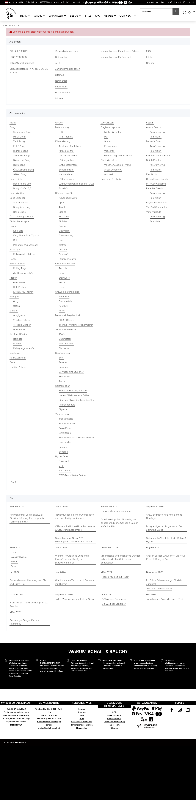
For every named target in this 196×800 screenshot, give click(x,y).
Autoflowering (157, 132)
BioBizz (62, 212)
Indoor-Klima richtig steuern (116, 511)
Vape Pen (109, 151)
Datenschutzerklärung (114, 722)
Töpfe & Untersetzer (66, 329)
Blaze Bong (19, 165)
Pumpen (63, 367)
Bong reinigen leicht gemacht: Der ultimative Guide (164, 528)
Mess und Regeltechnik (67, 315)
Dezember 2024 (109, 547)
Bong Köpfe (16, 179)
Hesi (61, 240)
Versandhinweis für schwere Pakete (120, 51)
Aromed (108, 174)
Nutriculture (65, 470)
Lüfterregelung (67, 179)
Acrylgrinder (19, 315)
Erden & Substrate (65, 263)
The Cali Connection (157, 207)
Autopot (63, 362)
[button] (9, 2)
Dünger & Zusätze (64, 193)
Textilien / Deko (18, 367)
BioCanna (64, 216)
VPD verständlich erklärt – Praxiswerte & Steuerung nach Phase (75, 528)
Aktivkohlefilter (66, 151)
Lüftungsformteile (68, 165)
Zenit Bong (19, 141)
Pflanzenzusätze (67, 259)
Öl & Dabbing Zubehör (22, 216)
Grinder (14, 310)
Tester (13, 362)
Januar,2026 (61, 506)
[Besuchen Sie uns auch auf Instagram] (180, 711)
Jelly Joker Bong (21, 155)
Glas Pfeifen (19, 282)
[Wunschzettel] (189, 13)
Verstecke (15, 353)
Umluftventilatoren (68, 155)
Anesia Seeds (153, 127)
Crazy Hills (64, 230)
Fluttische (64, 348)
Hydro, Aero (61, 456)
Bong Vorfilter (17, 193)
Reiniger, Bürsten (19, 334)
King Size (18, 230)
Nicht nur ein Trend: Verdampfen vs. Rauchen (29, 604)
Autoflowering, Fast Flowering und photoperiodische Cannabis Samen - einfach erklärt (120, 523)
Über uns (81, 712)
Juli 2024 (14, 572)
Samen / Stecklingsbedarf (73, 390)
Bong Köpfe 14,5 (22, 183)
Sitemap (59, 75)
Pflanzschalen (66, 343)
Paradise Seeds (154, 188)
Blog (82, 715)
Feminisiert (155, 136)
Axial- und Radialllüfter (70, 146)
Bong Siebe (19, 212)
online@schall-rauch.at (68, 2)
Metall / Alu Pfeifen (23, 291)
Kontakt (81, 709)
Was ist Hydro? (19, 557)
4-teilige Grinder (22, 324)
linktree (59, 98)
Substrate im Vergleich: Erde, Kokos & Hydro (166, 540)
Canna (62, 226)
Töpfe (62, 334)
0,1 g (15, 301)
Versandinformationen (66, 51)
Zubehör (63, 188)
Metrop (63, 245)
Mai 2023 (151, 594)
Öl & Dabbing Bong (23, 169)
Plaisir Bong (19, 136)
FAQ (97, 15)
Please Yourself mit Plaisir (115, 577)
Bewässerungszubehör (71, 372)
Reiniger (17, 339)
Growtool (64, 461)
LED (61, 132)
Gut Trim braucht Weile (159, 588)
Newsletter (61, 80)
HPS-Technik (66, 136)
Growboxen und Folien (67, 291)
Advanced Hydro (68, 198)
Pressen (63, 447)
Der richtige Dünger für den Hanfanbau (24, 622)
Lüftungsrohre (66, 160)
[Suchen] (156, 11)
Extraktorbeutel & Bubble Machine (77, 437)
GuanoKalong (66, 235)
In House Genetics (156, 183)
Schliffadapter (20, 202)
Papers (13, 226)
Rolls (15, 240)
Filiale (149, 57)
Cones (13, 259)
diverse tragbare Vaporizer (118, 155)
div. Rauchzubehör (23, 273)
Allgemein (64, 409)
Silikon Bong (19, 174)
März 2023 (15, 612)
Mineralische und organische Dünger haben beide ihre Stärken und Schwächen (120, 559)
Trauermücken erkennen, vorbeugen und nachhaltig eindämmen (74, 516)
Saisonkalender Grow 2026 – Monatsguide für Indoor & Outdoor (73, 540)
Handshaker (65, 442)
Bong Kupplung (21, 207)
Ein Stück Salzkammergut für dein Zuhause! (164, 582)
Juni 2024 (60, 572)
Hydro (62, 287)
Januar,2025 (61, 547)
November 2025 (109, 506)
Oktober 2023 (17, 594)
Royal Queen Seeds (156, 202)
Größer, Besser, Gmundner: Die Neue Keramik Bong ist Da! (165, 557)
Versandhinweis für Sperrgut (116, 57)
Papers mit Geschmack (25, 245)
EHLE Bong (19, 146)
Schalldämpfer (66, 169)
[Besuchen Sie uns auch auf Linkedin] (187, 711)
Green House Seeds (157, 179)
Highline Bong (20, 151)
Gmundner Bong (22, 132)
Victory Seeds (153, 212)
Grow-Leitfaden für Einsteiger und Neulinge (164, 516)
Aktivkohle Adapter (20, 221)
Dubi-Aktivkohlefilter (24, 254)
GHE (61, 465)
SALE (13, 482)
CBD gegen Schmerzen (114, 599)
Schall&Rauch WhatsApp (49, 722)
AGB (57, 63)
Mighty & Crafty (112, 132)
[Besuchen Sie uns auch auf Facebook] (172, 711)
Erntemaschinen (67, 423)
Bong (12, 127)
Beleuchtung (62, 127)
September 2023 (64, 594)
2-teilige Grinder (22, 320)
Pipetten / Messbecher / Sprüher (77, 400)
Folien (62, 310)
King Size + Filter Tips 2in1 (27, 235)
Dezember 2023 (154, 572)
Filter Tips (15, 249)
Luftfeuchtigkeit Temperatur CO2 (76, 183)
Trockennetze (66, 418)
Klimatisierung (62, 141)
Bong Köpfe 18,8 (22, 188)
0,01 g (16, 306)
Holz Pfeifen (19, 287)
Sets (61, 357)
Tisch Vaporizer (109, 160)
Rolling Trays (19, 268)
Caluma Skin (65, 301)
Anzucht (63, 268)
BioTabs (63, 221)
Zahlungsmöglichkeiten (67, 69)
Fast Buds (151, 174)
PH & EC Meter (67, 320)
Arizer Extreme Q (113, 169)
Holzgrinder (19, 329)
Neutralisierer (66, 174)
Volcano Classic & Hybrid (117, 165)
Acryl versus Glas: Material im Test (165, 599)
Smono (108, 141)
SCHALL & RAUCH (26, 2)
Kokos (62, 282)
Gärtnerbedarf (62, 386)
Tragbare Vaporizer (111, 127)
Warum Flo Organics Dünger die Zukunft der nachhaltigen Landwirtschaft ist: (72, 559)
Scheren (63, 451)
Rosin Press (65, 428)
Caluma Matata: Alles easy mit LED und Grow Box (28, 582)
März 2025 (15, 547)
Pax (106, 136)
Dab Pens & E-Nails (111, 179)
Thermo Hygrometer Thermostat (76, 324)
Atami (62, 207)
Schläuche (64, 376)
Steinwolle (64, 277)
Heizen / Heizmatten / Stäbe (74, 395)
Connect (150, 63)
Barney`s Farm (153, 141)
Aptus (62, 202)
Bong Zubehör (17, 198)
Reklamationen (114, 718)
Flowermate (110, 146)
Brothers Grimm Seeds (158, 155)
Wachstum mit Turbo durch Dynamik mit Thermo (74, 582)
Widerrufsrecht (63, 92)
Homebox (64, 296)
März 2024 (106, 572)
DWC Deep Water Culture (72, 475)
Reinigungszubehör (23, 348)
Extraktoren (65, 433)
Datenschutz (62, 57)
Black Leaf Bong (21, 160)
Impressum (61, 86)
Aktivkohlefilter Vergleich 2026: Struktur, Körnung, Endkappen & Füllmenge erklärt (27, 518)
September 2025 (155, 506)
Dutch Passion (154, 160)
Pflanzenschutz (67, 404)
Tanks (62, 381)
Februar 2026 (17, 506)
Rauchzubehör (17, 263)
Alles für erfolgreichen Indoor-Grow (75, 599)
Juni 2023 (106, 594)
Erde (61, 273)
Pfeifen (13, 277)
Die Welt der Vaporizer (113, 604)
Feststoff (63, 254)
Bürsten (17, 343)
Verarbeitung (62, 414)
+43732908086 (45, 2)
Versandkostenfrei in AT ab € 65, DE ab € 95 (170, 2)
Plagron (63, 249)
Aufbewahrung (18, 357)
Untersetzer (65, 339)
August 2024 (153, 547)
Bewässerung (62, 353)
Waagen (14, 296)
